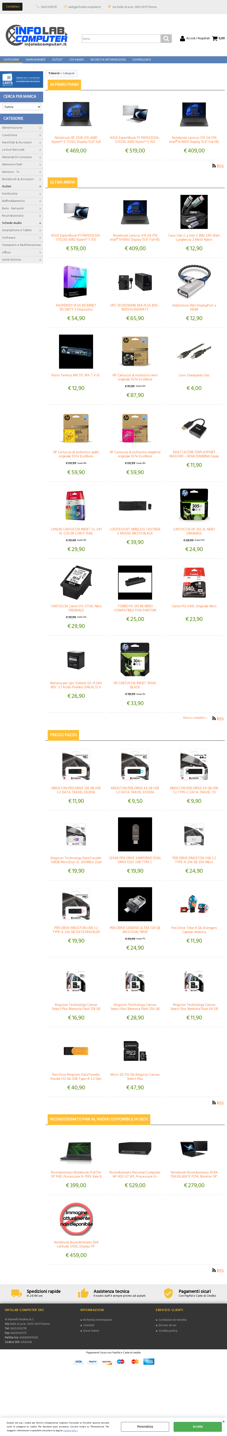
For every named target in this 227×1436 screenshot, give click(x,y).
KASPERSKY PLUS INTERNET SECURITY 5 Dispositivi (76, 312)
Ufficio (6, 257)
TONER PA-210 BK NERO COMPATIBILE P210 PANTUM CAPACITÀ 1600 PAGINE (135, 615)
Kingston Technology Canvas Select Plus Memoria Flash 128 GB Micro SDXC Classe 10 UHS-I (76, 1013)
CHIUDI (223, 1422)
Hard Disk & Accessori (17, 147)
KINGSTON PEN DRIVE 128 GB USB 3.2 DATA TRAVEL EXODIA (76, 795)
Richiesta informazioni (97, 1324)
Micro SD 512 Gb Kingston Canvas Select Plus (135, 1081)
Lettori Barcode (13, 154)
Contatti (88, 1330)
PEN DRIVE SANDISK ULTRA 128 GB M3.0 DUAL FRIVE (135, 934)
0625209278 (49, 7)
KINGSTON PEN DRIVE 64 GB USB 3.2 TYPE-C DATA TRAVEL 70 (194, 795)
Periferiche (9, 198)
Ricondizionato (13, 220)
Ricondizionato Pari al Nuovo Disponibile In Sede (99, 1124)
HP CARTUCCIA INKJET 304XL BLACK (135, 690)
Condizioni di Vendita (172, 1324)
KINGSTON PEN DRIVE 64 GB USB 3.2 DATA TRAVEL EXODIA (135, 795)
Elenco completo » (195, 722)
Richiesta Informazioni (106, 62)
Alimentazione (12, 132)
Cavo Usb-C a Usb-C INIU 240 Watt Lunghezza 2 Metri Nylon (194, 242)
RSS (220, 171)
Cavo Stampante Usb (194, 380)
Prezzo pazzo (63, 739)
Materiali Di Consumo (17, 161)
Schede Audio (12, 227)
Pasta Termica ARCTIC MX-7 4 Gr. (76, 380)
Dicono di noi (167, 1330)
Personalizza (145, 1426)
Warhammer (35, 62)
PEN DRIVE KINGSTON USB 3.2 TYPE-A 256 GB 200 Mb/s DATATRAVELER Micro (194, 867)
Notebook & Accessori (18, 183)
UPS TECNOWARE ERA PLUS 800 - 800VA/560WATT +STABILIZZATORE (135, 314)
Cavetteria (9, 139)
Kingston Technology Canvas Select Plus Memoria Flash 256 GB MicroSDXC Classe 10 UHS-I (135, 1013)
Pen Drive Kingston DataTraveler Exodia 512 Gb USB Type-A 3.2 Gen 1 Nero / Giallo (76, 1083)
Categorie (11, 62)
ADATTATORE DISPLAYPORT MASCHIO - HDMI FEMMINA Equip (194, 459)
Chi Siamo (75, 62)
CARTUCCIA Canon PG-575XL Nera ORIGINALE (76, 613)
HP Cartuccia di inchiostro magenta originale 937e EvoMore (135, 459)
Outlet (56, 62)
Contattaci (13, 6)
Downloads (140, 62)
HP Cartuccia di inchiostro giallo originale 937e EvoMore (76, 459)
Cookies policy (70, 1431)
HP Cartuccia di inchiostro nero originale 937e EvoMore (135, 382)
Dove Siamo (91, 1335)
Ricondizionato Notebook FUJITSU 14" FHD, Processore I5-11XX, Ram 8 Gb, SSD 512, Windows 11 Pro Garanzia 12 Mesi (76, 1183)
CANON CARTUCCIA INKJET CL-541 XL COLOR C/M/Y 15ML (76, 536)
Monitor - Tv (11, 176)
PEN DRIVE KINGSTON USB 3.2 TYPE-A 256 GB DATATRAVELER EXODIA (76, 936)
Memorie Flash (12, 169)
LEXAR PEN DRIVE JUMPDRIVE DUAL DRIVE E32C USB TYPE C (135, 865)
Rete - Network (13, 213)
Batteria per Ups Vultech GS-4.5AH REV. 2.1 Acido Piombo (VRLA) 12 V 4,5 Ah (76, 692)
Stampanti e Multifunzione (21, 249)
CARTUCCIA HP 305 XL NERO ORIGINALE (194, 536)
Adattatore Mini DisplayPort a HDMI (194, 312)
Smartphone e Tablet (17, 235)
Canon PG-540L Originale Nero (194, 611)
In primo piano (64, 89)
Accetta (198, 1426)
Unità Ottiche (11, 264)
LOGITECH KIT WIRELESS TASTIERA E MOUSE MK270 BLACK (135, 536)
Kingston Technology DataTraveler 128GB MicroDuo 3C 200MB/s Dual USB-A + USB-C (76, 867)
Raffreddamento (13, 205)
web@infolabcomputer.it (84, 7)
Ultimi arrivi (62, 187)
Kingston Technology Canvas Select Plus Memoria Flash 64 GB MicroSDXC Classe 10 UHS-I (194, 1013)
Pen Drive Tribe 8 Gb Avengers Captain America (194, 934)
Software (8, 242)
